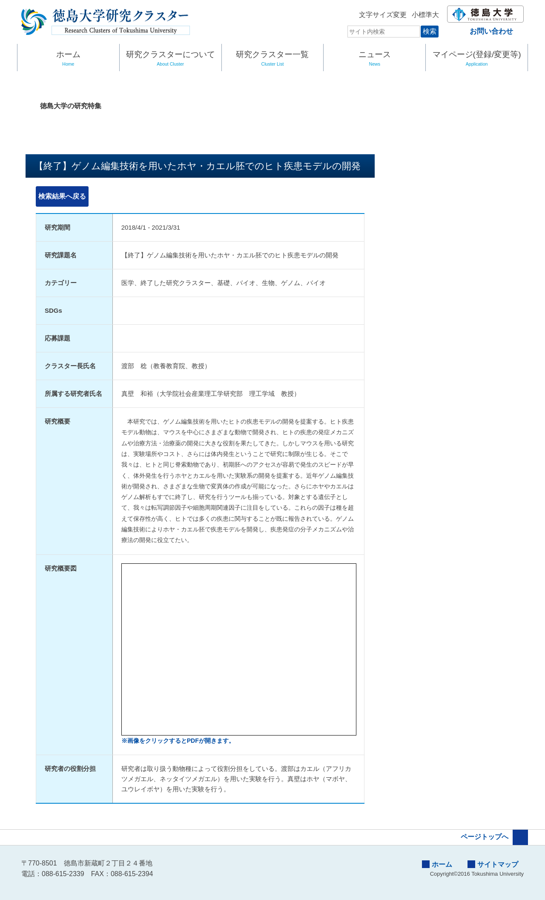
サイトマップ (493, 864)
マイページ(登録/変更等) (476, 59)
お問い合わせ (484, 31)
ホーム (68, 59)
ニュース (374, 59)
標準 (417, 14)
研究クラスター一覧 (273, 59)
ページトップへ (494, 837)
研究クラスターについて (170, 59)
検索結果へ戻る (62, 196)
